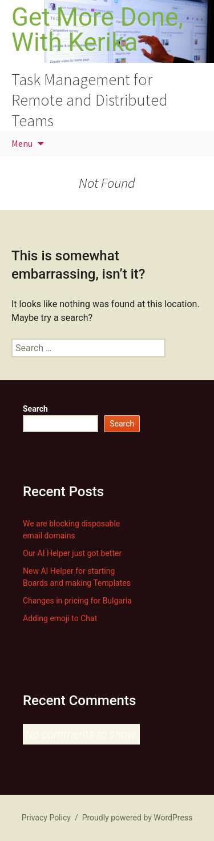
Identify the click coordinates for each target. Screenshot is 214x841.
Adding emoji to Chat (60, 618)
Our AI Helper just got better (72, 553)
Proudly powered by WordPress (137, 817)
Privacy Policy (46, 817)
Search (35, 408)
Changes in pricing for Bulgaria (77, 600)
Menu (22, 143)
